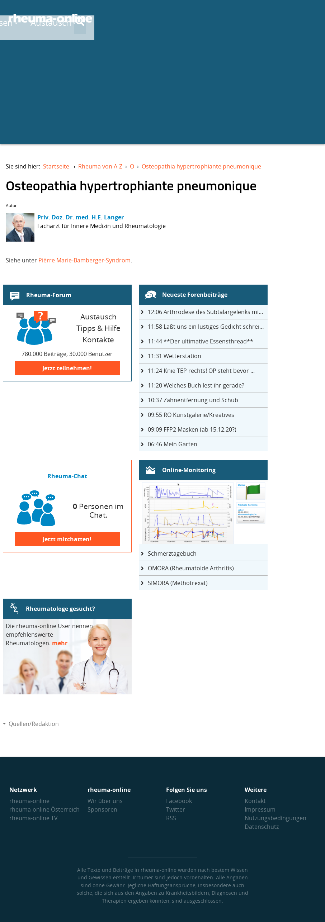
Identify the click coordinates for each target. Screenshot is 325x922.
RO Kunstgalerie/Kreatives (191, 415)
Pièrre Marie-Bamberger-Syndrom (84, 260)
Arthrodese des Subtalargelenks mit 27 (208, 312)
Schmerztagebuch (172, 553)
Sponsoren (102, 809)
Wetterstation (174, 356)
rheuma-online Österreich (44, 809)
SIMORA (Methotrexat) (178, 583)
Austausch (230, 18)
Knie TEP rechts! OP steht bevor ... (201, 371)
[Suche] (310, 19)
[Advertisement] (162, 94)
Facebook (179, 801)
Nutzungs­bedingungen (275, 818)
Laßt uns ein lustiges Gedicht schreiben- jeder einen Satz (208, 327)
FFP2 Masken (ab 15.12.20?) (192, 429)
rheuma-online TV (33, 818)
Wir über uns (105, 801)
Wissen (178, 18)
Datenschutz (262, 827)
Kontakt (255, 801)
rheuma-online (29, 801)
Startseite (56, 166)
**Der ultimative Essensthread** (200, 341)
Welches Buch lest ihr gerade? (196, 385)
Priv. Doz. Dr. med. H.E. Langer (80, 217)
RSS (171, 818)
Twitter (175, 809)
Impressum (260, 809)
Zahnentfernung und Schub (193, 400)
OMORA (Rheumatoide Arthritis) (191, 568)
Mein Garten (172, 444)
